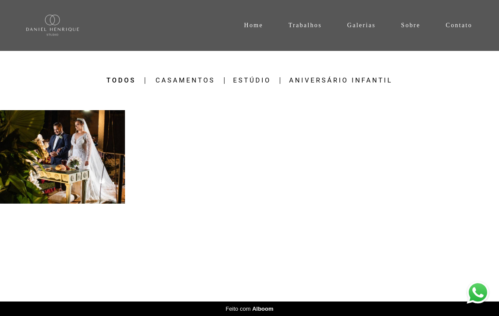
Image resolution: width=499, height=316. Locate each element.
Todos (121, 80)
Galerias (361, 25)
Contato (459, 25)
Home (253, 25)
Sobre (411, 25)
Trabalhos (305, 25)
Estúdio (252, 80)
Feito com (249, 308)
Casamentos (185, 80)
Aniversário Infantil (340, 80)
